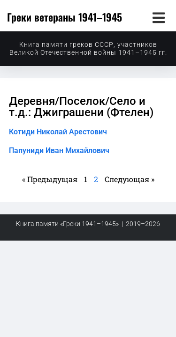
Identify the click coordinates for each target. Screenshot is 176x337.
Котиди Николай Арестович (58, 131)
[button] (158, 17)
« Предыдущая (49, 179)
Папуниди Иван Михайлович (59, 150)
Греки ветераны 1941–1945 (64, 16)
